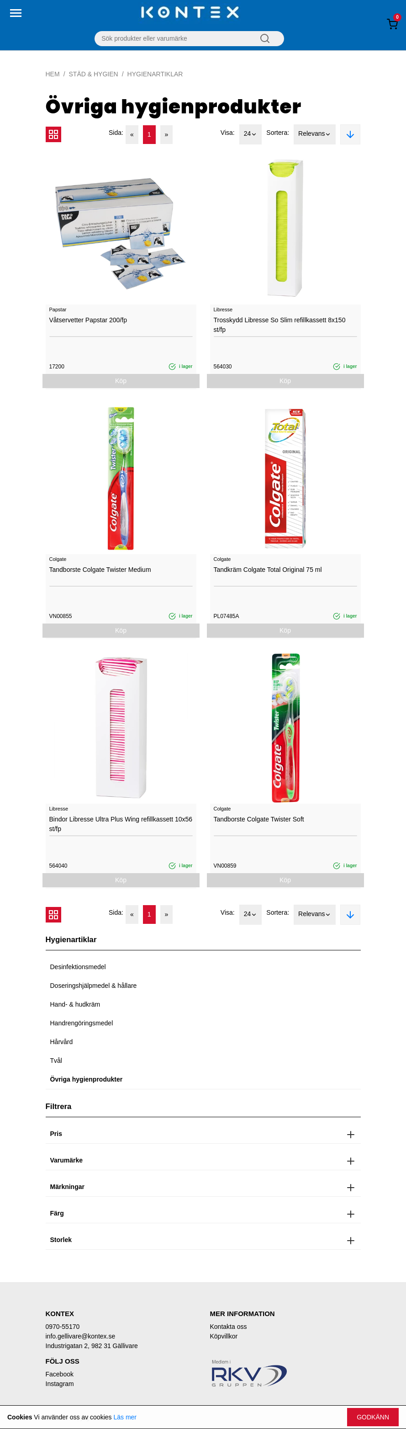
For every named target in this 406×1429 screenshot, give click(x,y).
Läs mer (125, 1417)
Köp (121, 380)
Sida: (116, 132)
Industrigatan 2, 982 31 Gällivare (92, 1345)
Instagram (60, 1383)
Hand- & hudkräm (75, 1004)
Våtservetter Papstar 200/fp (88, 320)
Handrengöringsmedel (81, 1023)
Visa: (228, 132)
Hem (53, 74)
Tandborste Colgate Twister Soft (259, 819)
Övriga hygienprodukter (86, 1079)
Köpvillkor (224, 1336)
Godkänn (373, 1417)
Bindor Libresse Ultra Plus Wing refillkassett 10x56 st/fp (121, 824)
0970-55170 (63, 1326)
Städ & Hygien (93, 74)
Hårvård (61, 1041)
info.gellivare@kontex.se (81, 1336)
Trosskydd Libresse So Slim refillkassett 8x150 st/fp (280, 324)
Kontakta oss (228, 1326)
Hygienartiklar (155, 74)
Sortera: (277, 132)
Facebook (60, 1374)
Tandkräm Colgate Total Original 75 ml (268, 569)
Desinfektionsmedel (78, 966)
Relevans (314, 134)
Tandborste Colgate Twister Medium (100, 569)
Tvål (56, 1060)
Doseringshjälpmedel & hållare (93, 985)
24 (251, 134)
